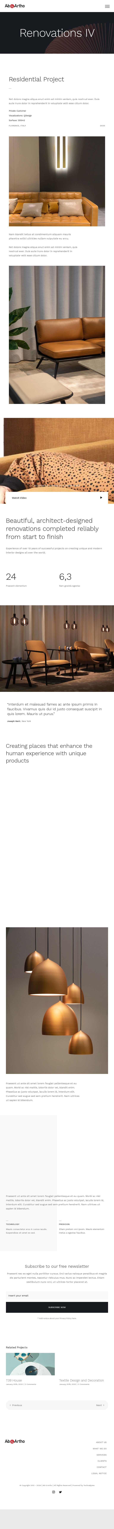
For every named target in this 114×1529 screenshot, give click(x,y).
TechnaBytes (89, 1485)
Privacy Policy (66, 1318)
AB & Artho (47, 1485)
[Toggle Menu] (107, 6)
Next (99, 1405)
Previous (17, 1405)
